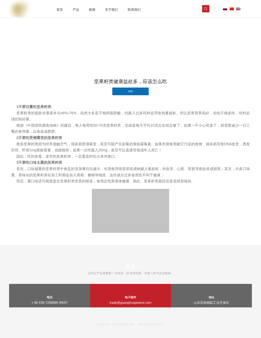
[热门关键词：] (205, 8)
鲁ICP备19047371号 (151, 324)
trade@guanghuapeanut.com (130, 302)
